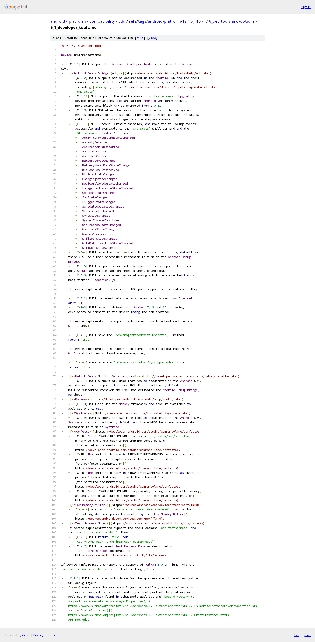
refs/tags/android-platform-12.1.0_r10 (165, 21)
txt (296, 635)
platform (77, 21)
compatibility (102, 21)
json (307, 635)
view (152, 38)
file (140, 38)
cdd (122, 21)
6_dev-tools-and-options (232, 21)
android (57, 21)
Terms (50, 635)
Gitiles (26, 635)
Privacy (38, 635)
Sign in (306, 7)
